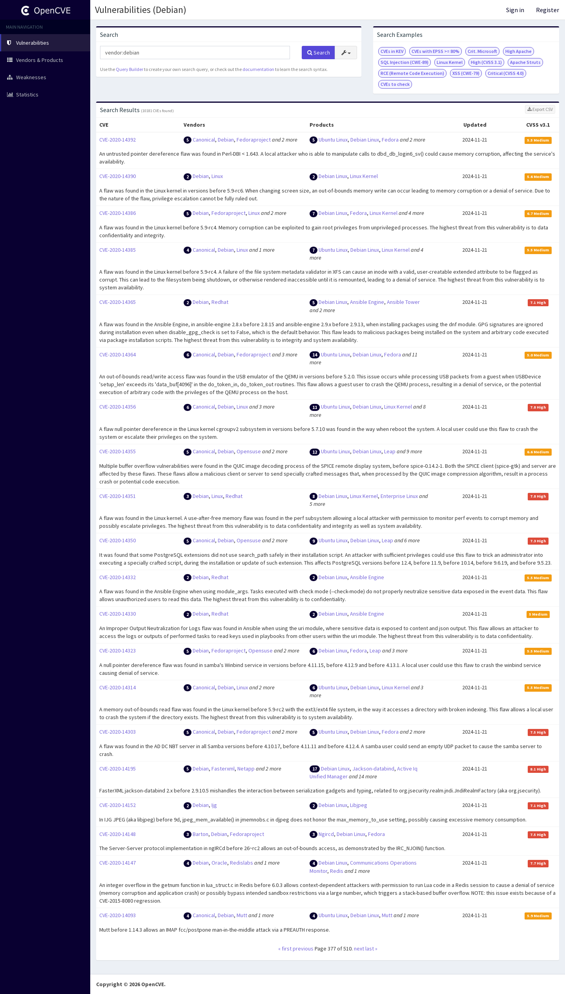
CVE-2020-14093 (117, 915)
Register (547, 10)
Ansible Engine (367, 301)
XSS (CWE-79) (465, 73)
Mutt (242, 915)
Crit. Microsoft (482, 51)
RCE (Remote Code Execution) (412, 73)
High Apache (518, 51)
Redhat (219, 301)
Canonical (204, 139)
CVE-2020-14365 (117, 301)
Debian (226, 139)
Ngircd (326, 834)
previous (303, 948)
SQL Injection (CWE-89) (404, 62)
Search (318, 52)
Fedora (390, 139)
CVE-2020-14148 (117, 834)
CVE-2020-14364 (117, 354)
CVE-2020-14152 (117, 805)
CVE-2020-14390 (117, 176)
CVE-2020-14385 (117, 249)
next (359, 948)
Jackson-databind (373, 768)
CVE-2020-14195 (117, 768)
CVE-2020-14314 (117, 687)
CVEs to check (395, 84)
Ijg (214, 805)
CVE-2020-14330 (117, 613)
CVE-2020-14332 (117, 577)
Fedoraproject (254, 139)
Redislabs (241, 862)
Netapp (246, 768)
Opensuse (249, 451)
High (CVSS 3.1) (486, 62)
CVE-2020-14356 (117, 406)
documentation (258, 69)
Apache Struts (525, 62)
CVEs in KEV (392, 51)
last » (371, 948)
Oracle (219, 862)
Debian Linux (364, 139)
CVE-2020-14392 (117, 139)
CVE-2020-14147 (117, 862)
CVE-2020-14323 (117, 650)
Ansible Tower (403, 301)
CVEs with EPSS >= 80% (435, 51)
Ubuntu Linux (333, 139)
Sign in (515, 10)
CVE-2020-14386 (117, 212)
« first (285, 948)
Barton (200, 834)
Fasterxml (223, 768)
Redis (336, 870)
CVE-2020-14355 (117, 451)
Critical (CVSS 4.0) (506, 73)
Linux (217, 176)
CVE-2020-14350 (117, 540)
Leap (390, 451)
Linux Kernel (450, 62)
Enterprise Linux (399, 496)
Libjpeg (358, 805)
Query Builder (129, 69)
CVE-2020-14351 (117, 496)
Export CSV (540, 109)
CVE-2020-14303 (117, 731)
